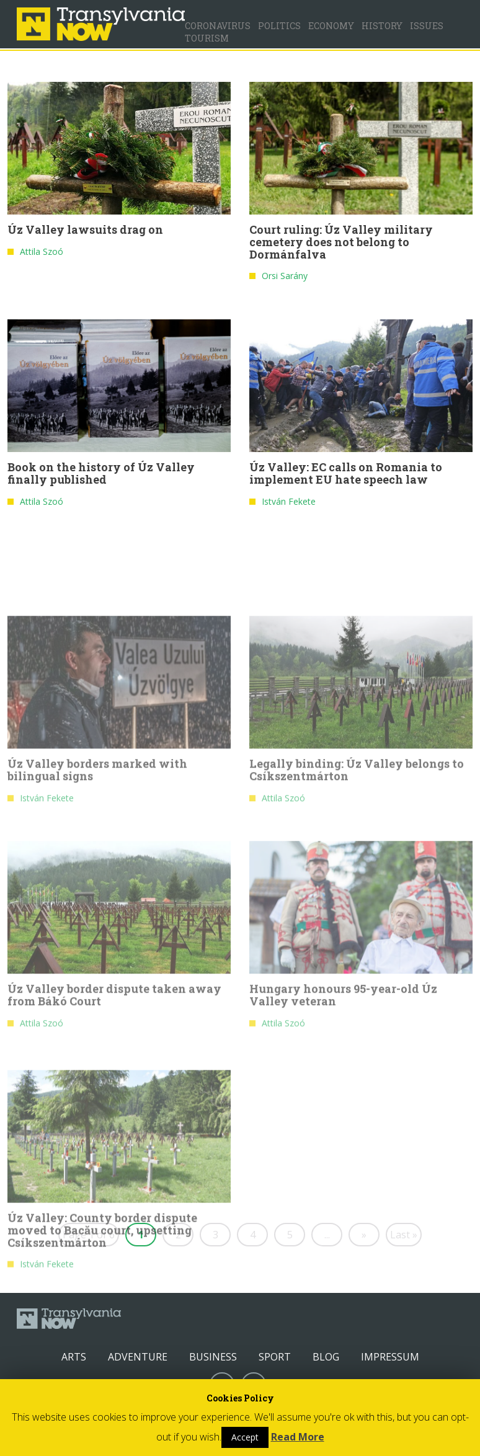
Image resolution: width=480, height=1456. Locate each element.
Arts (73, 1357)
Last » (403, 1234)
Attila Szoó (41, 252)
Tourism (207, 38)
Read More (297, 1437)
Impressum (390, 1357)
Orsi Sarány (285, 276)
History (382, 26)
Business (213, 1357)
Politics (279, 26)
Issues (426, 26)
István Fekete (289, 501)
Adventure (137, 1357)
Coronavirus (218, 26)
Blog (326, 1357)
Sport (275, 1357)
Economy (331, 26)
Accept (245, 1437)
